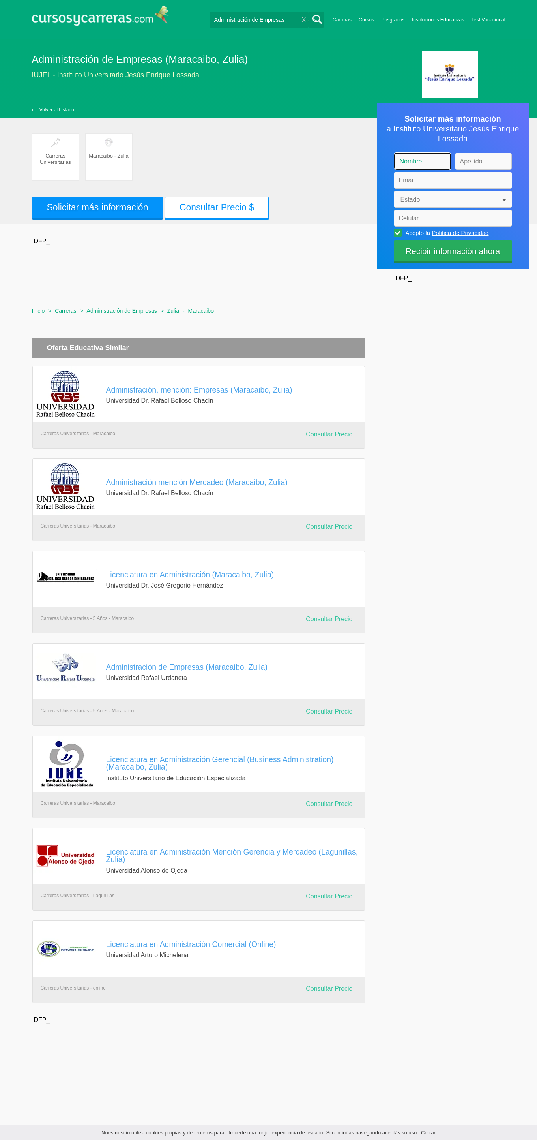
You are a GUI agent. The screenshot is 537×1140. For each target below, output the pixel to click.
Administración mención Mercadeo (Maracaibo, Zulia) (197, 482)
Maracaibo (201, 311)
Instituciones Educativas (438, 19)
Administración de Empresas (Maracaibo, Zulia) (187, 667)
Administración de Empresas (122, 311)
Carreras (342, 19)
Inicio (38, 311)
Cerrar (428, 1133)
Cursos (366, 19)
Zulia (173, 311)
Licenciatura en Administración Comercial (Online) (191, 944)
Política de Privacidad (460, 232)
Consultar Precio (329, 434)
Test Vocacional (488, 19)
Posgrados (392, 19)
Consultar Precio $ (217, 207)
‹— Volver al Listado (53, 110)
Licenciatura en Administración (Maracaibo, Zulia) (190, 574)
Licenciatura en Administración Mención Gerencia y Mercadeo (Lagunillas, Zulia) (232, 855)
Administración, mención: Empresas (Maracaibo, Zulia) (199, 389)
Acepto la (446, 233)
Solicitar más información (97, 207)
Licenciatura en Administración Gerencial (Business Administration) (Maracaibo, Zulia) (220, 763)
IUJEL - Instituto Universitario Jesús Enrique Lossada (116, 75)
